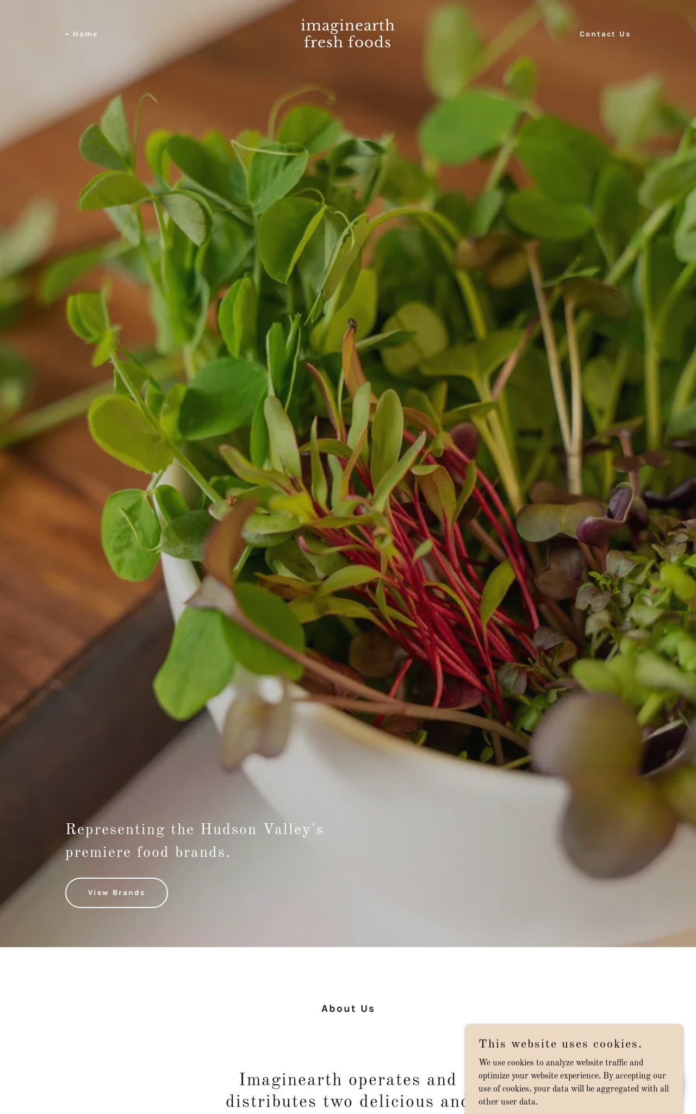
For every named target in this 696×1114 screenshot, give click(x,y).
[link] (348, 45)
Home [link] (85, 34)
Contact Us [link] (605, 34)
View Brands (116, 892)
